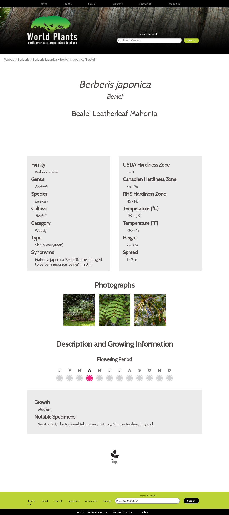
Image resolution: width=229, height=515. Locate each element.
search (92, 3)
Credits (143, 512)
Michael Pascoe (97, 512)
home (44, 3)
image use (174, 3)
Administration (123, 512)
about (68, 3)
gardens (118, 3)
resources (91, 501)
